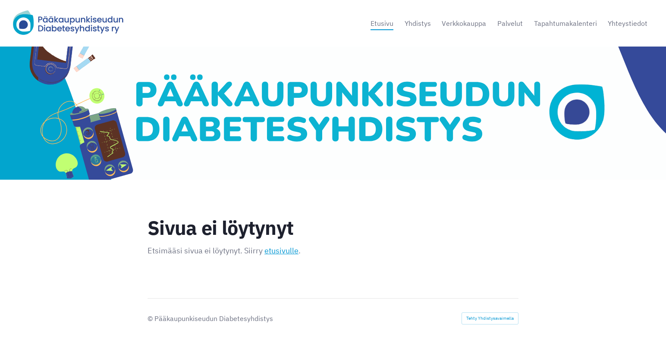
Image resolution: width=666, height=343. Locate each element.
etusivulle (281, 251)
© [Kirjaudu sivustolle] (151, 318)
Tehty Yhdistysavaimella (490, 318)
